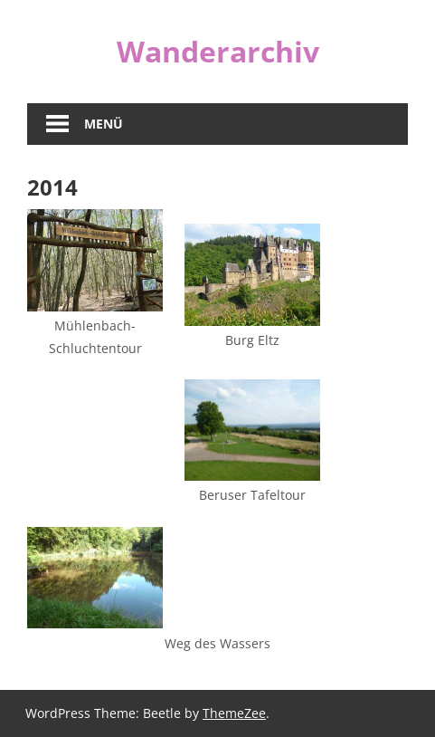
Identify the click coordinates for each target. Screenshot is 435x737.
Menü (103, 123)
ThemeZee (234, 713)
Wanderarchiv (218, 51)
